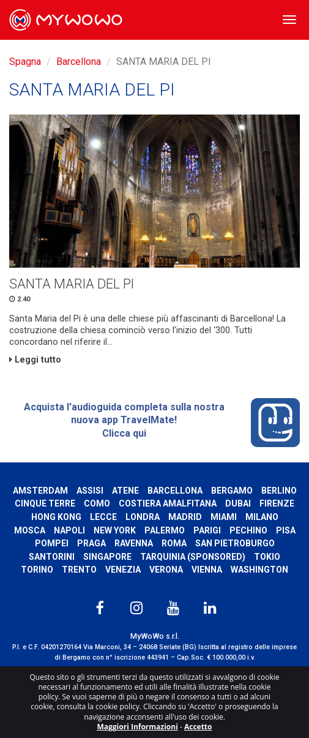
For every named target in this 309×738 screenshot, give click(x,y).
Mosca (29, 530)
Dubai (238, 503)
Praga (91, 543)
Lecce (103, 517)
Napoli (69, 530)
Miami (223, 517)
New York (115, 530)
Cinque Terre (45, 503)
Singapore (107, 557)
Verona (166, 569)
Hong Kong (56, 517)
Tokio (267, 557)
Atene (125, 490)
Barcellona (78, 61)
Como (97, 503)
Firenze (276, 503)
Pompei (52, 543)
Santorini (52, 557)
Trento (79, 569)
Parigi (207, 530)
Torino (37, 569)
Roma (174, 543)
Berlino (279, 490)
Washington (259, 569)
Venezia (123, 569)
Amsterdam (40, 490)
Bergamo (232, 490)
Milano (261, 517)
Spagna (25, 61)
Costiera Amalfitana (168, 503)
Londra (142, 517)
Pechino (248, 530)
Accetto (198, 726)
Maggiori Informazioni (137, 726)
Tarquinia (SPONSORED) (192, 557)
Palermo (164, 530)
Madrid (185, 517)
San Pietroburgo (235, 543)
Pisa (286, 530)
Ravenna (133, 543)
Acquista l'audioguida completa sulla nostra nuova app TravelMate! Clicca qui (162, 422)
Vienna (207, 569)
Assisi (89, 490)
